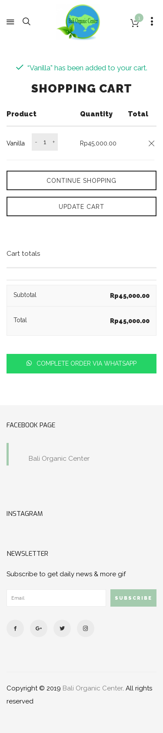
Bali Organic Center (59, 458)
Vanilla (16, 143)
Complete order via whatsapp (85, 363)
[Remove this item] (151, 143)
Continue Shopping (81, 180)
